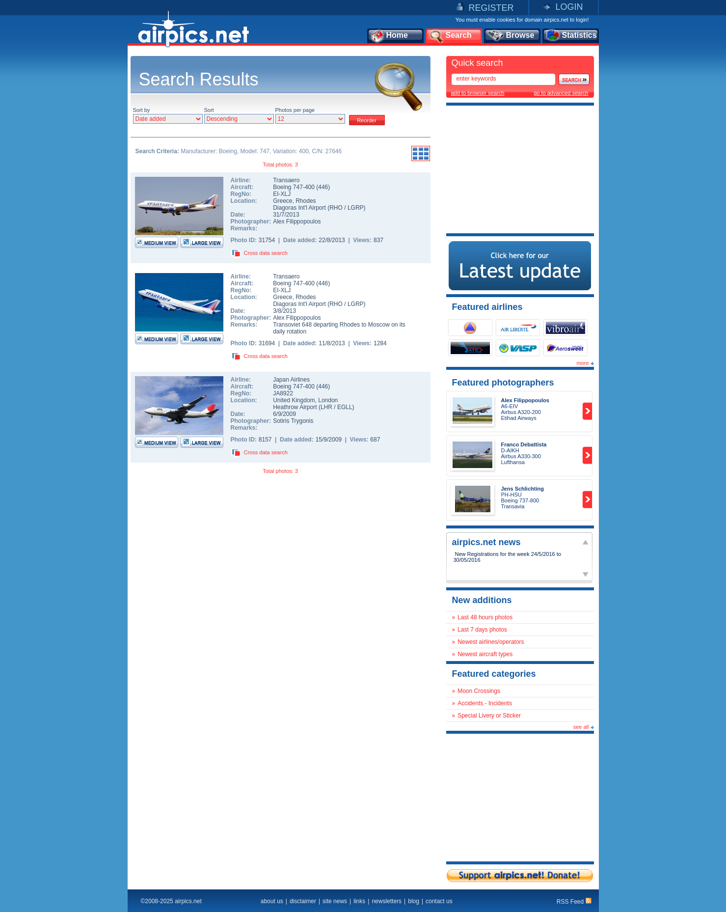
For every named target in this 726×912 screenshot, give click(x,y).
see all (581, 727)
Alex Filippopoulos (297, 221)
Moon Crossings (478, 691)
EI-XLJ (282, 194)
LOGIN (569, 7)
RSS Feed (574, 901)
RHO (336, 207)
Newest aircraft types (484, 654)
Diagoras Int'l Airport (299, 207)
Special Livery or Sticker (489, 715)
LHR (326, 407)
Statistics (571, 35)
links (359, 901)
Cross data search (266, 253)
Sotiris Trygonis (293, 420)
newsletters (387, 901)
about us (272, 901)
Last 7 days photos (482, 629)
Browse (511, 35)
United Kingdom (294, 400)
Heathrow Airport (295, 407)
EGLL (344, 407)
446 (323, 187)
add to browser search (478, 93)
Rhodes (306, 200)
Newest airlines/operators (490, 641)
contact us (439, 901)
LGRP (356, 207)
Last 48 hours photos (484, 617)
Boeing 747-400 (294, 187)
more (582, 363)
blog (413, 901)
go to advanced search (561, 93)
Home (389, 35)
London (328, 400)
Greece (282, 200)
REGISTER (490, 8)
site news (335, 901)
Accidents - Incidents (484, 703)
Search (450, 35)
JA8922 (283, 393)
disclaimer (303, 901)
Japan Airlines (291, 379)
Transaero (286, 180)
